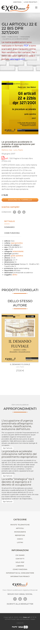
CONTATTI (20, 559)
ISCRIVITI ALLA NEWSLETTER (20, 604)
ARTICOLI (20, 528)
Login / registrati (30, 2)
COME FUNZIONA (20, 569)
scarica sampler (11, 207)
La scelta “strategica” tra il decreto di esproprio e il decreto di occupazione (18, 481)
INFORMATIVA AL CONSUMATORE (20, 573)
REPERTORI (20, 535)
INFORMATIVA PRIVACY (20, 576)
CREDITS (20, 623)
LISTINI (20, 542)
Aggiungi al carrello (20, 200)
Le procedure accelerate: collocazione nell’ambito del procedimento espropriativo (19, 454)
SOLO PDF (20, 562)
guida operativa (17, 256)
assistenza (17, 2)
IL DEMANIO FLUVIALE (20, 364)
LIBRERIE (20, 566)
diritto (14, 275)
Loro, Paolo (18, 150)
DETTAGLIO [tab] (9, 221)
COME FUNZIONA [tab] (12, 233)
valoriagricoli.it (17, 59)
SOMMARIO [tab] (9, 227)
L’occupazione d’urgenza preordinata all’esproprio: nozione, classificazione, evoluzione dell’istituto (17, 424)
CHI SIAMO (20, 555)
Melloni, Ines (7, 150)
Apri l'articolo (7, 448)
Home (4, 37)
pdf (5, 158)
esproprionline (17, 243)
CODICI (20, 539)
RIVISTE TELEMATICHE (20, 525)
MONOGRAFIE (25, 37)
